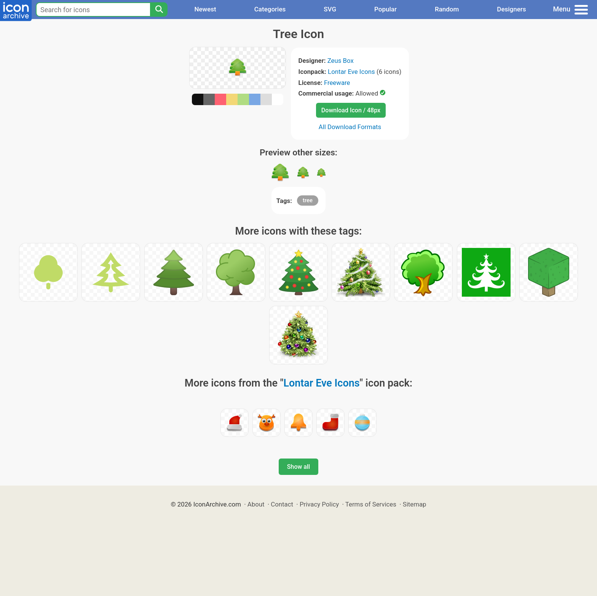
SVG (330, 9)
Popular (385, 9)
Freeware (337, 82)
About (256, 504)
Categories (270, 9)
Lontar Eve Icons (351, 71)
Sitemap (414, 504)
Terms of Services (370, 504)
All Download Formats (350, 127)
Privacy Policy (319, 504)
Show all (298, 466)
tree (308, 200)
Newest (205, 9)
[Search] (159, 9)
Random (447, 9)
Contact (282, 504)
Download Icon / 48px (350, 110)
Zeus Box (340, 60)
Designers (511, 9)
